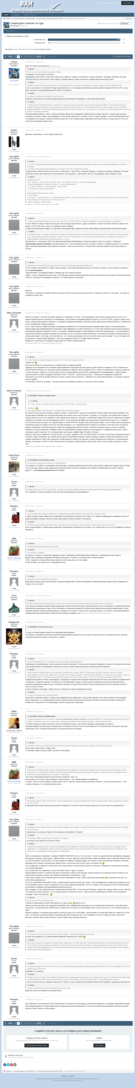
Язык (64, 1080)
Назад (10, 56)
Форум (6, 15)
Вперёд (38, 56)
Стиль (71, 1080)
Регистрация (128, 3)
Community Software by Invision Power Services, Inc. (68, 1085)
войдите (16, 49)
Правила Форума (29, 15)
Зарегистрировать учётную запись (36, 1049)
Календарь (16, 15)
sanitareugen (30, 76)
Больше (129, 18)
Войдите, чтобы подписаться (108, 23)
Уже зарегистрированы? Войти (108, 3)
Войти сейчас (99, 1049)
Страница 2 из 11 (52, 56)
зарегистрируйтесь (28, 49)
